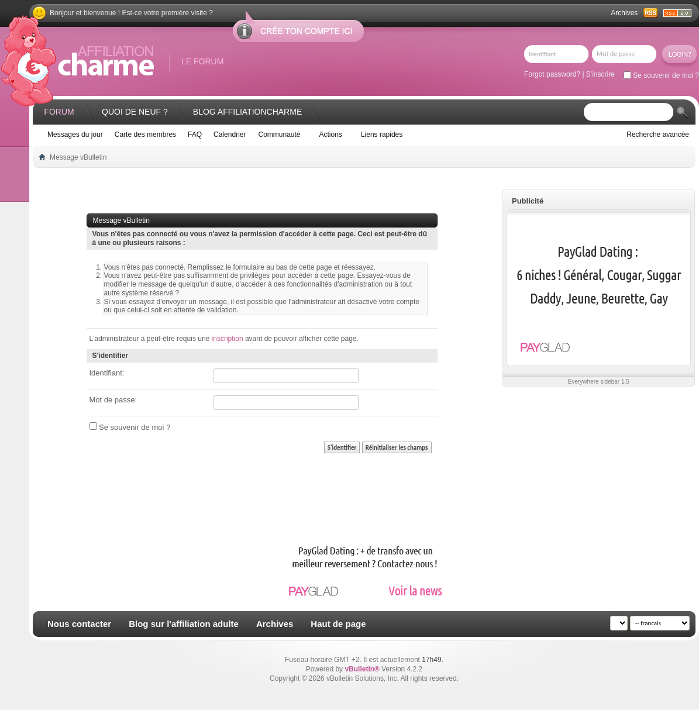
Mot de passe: (113, 399)
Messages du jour (75, 134)
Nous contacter (79, 624)
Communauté (279, 134)
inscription (227, 339)
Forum (59, 111)
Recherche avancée (657, 134)
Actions (330, 134)
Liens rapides (381, 134)
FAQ (195, 134)
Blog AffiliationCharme (247, 111)
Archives (624, 13)
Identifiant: (107, 372)
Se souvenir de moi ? (661, 75)
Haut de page (338, 624)
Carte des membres (145, 134)
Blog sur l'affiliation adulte (184, 624)
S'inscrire (600, 74)
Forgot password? (552, 74)
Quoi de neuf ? (135, 111)
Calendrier (230, 134)
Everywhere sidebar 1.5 (598, 381)
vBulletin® (362, 669)
